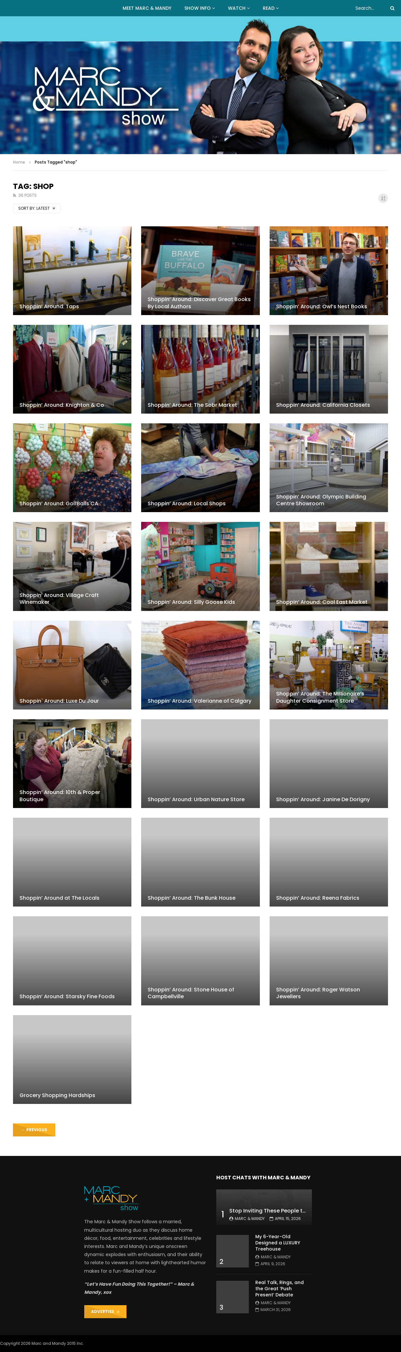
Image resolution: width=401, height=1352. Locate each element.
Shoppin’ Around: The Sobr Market (192, 405)
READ (268, 8)
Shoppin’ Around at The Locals (60, 898)
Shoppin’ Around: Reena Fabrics (317, 898)
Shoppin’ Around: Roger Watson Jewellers (318, 993)
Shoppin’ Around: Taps (49, 306)
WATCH (237, 8)
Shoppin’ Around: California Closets (323, 405)
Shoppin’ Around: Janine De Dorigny (323, 799)
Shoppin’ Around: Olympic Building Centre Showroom (321, 500)
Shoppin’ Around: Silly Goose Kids (191, 602)
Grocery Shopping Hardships (57, 1095)
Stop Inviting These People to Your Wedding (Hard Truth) (304, 1210)
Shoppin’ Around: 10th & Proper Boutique (60, 796)
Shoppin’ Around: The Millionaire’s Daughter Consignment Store (320, 697)
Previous (34, 1130)
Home (19, 162)
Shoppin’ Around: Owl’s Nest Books (321, 306)
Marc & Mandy (250, 1218)
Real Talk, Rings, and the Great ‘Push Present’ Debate (279, 1288)
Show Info (197, 8)
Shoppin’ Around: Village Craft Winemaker (59, 598)
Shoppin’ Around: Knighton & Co (62, 405)
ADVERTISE (105, 1311)
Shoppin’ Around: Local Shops (187, 503)
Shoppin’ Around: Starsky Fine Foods (67, 996)
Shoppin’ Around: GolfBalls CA (59, 503)
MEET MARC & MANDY (147, 8)
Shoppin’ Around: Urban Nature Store (196, 799)
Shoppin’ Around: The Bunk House (191, 898)
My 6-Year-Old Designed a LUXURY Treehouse (277, 1242)
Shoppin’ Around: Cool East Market (322, 602)
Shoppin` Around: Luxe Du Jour (59, 701)
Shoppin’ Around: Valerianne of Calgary (199, 701)
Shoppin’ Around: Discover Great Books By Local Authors (199, 303)
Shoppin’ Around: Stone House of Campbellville (191, 993)
